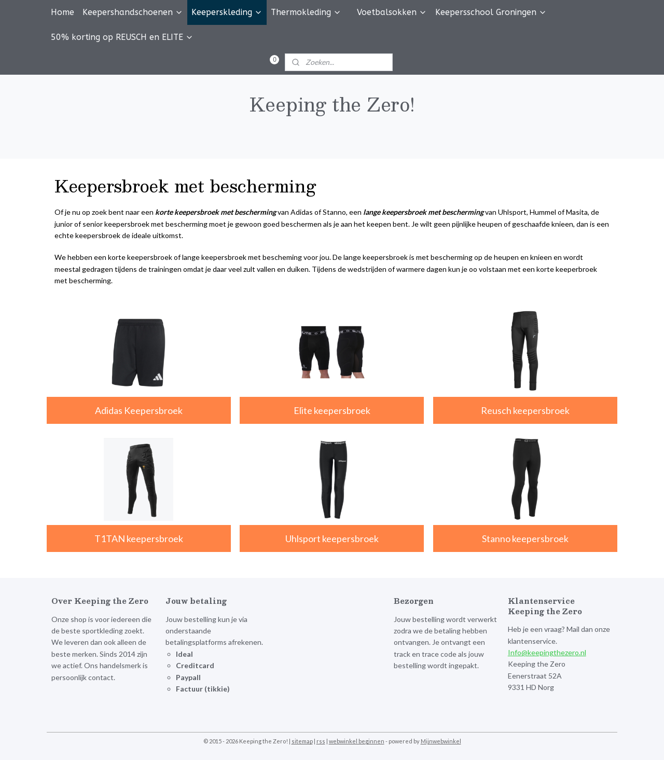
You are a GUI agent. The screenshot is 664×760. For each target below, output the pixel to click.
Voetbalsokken (392, 12)
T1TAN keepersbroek (138, 538)
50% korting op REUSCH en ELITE (122, 37)
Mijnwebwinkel (441, 741)
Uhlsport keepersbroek (332, 538)
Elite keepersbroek (332, 410)
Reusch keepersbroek (525, 410)
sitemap (302, 741)
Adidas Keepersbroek (139, 410)
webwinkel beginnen (356, 741)
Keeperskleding (226, 12)
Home (62, 12)
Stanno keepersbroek (525, 538)
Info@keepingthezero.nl (547, 652)
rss (320, 741)
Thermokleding (306, 12)
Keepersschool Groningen (491, 12)
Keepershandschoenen (132, 12)
